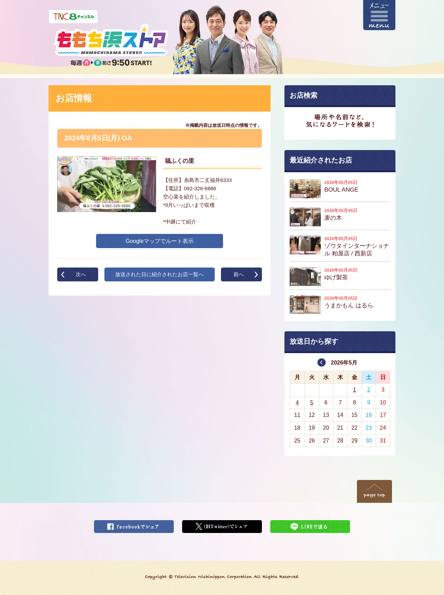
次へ (81, 274)
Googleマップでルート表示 (160, 241)
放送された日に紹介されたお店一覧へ (159, 274)
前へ (238, 274)
